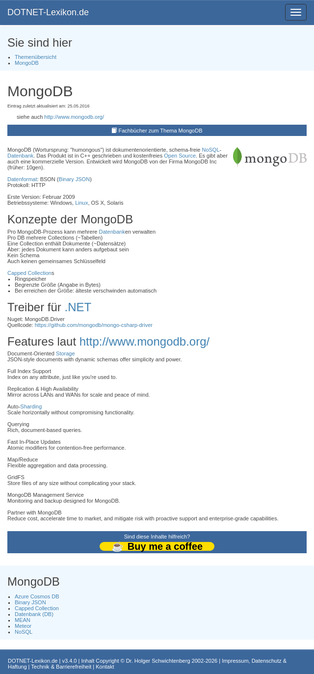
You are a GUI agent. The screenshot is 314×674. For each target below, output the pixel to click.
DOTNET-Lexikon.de (48, 12)
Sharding (31, 406)
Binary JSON (74, 179)
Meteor (23, 626)
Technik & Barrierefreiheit (61, 667)
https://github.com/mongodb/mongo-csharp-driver (94, 325)
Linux (81, 203)
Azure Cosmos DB (37, 596)
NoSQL (210, 150)
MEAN (22, 620)
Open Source (180, 156)
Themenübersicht (35, 57)
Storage (65, 353)
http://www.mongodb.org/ (74, 117)
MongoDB (27, 63)
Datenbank (20, 156)
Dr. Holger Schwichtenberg (158, 661)
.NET (77, 307)
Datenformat (22, 179)
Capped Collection (29, 273)
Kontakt (105, 667)
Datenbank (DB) (34, 614)
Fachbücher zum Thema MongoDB (161, 131)
